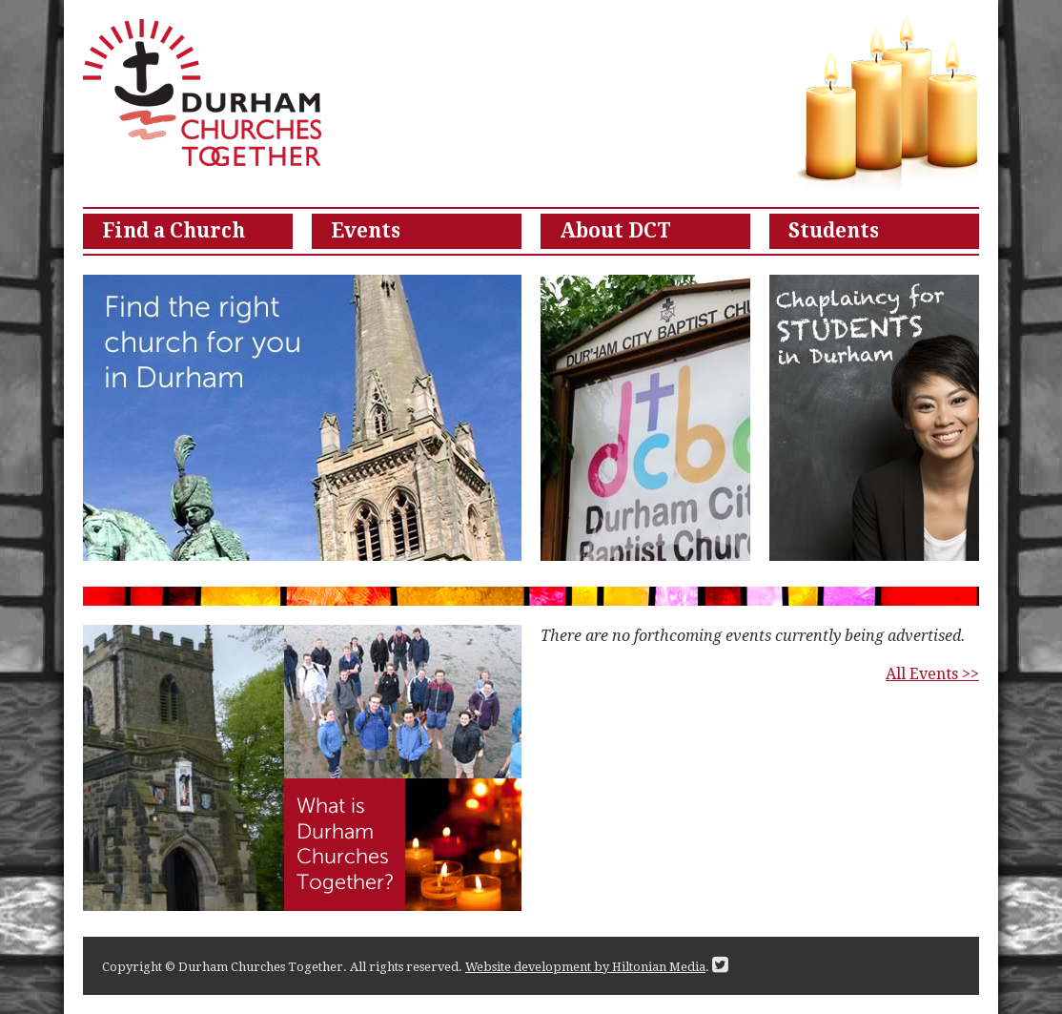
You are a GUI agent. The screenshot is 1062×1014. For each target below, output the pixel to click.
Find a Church (173, 230)
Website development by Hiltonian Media (585, 967)
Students (833, 230)
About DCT (615, 230)
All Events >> (932, 674)
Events (365, 230)
